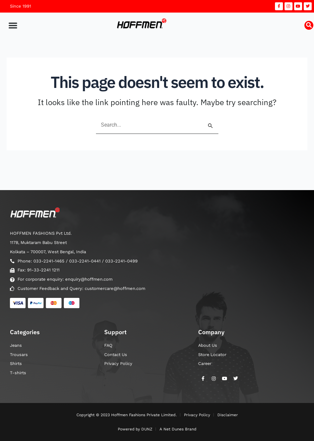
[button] (13, 25)
